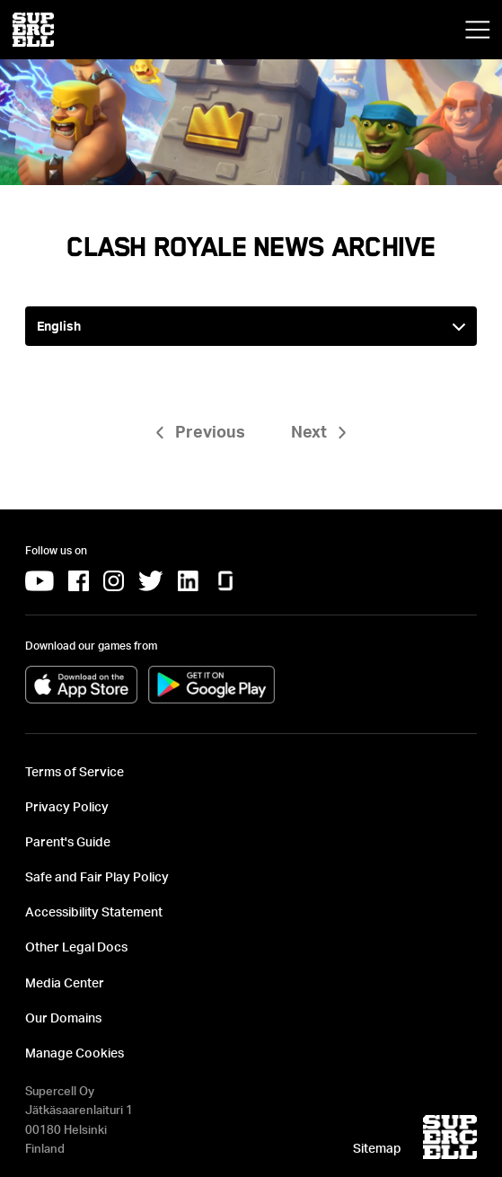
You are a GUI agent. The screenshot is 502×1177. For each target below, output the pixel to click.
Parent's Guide (67, 841)
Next (309, 430)
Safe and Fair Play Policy (97, 876)
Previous (210, 430)
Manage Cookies (74, 1052)
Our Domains (63, 1017)
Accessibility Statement (94, 911)
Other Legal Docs (76, 946)
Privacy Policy (67, 806)
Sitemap (377, 1147)
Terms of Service (74, 771)
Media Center (64, 982)
